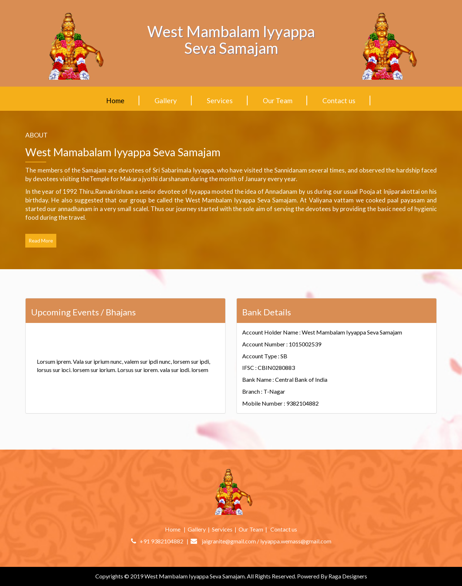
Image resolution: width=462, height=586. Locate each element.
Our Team (277, 100)
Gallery (165, 100)
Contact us (339, 100)
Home (115, 100)
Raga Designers (347, 576)
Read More (41, 240)
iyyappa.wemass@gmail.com (295, 541)
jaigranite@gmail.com (229, 541)
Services (220, 100)
